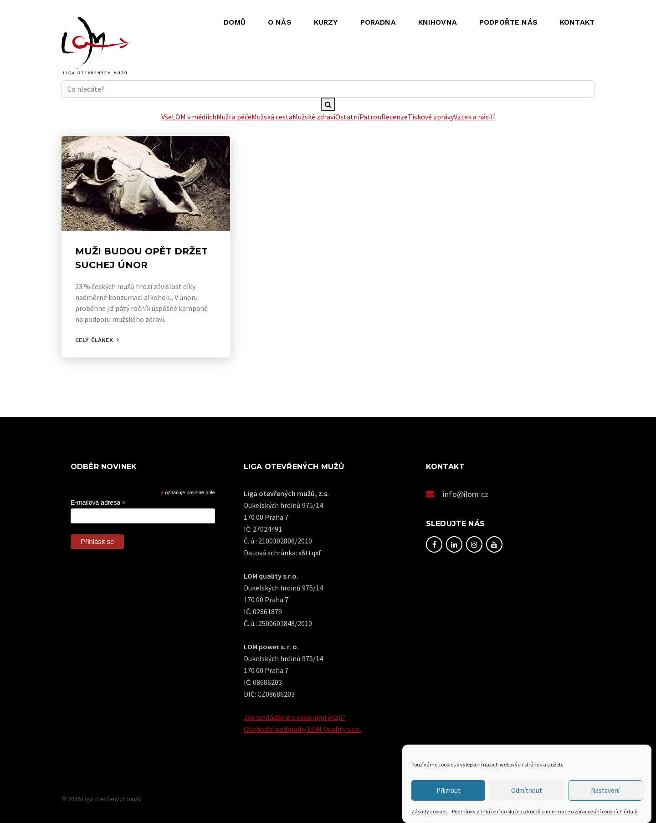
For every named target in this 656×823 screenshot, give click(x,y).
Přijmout (448, 790)
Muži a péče (233, 116)
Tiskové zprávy (431, 116)
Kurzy (326, 22)
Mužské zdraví (313, 116)
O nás (280, 22)
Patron (370, 116)
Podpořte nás (508, 22)
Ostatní (347, 116)
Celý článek (94, 340)
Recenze (394, 116)
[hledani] (328, 89)
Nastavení (605, 790)
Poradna (378, 22)
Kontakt (577, 22)
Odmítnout (526, 790)
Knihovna (437, 22)
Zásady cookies (429, 811)
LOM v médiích (194, 116)
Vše (166, 116)
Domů (235, 22)
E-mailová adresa (98, 502)
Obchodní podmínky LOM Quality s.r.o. (302, 729)
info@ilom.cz (465, 494)
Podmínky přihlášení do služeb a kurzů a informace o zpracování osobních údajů (545, 811)
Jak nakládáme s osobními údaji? (294, 717)
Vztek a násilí (474, 116)
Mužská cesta (271, 116)
